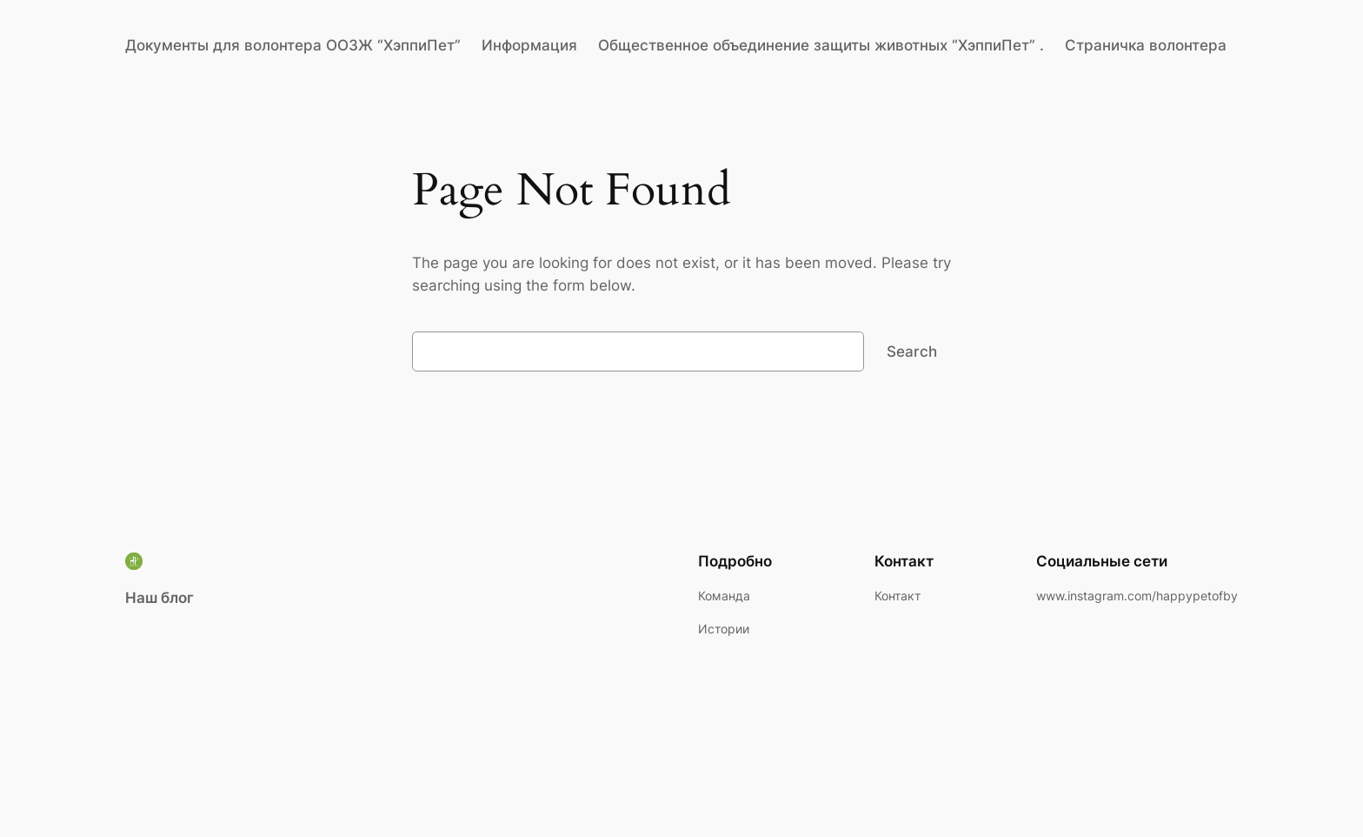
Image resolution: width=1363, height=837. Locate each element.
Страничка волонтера (1146, 45)
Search (912, 351)
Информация (529, 45)
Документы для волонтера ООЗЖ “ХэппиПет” (293, 45)
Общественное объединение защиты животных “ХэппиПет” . (821, 45)
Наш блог (159, 597)
